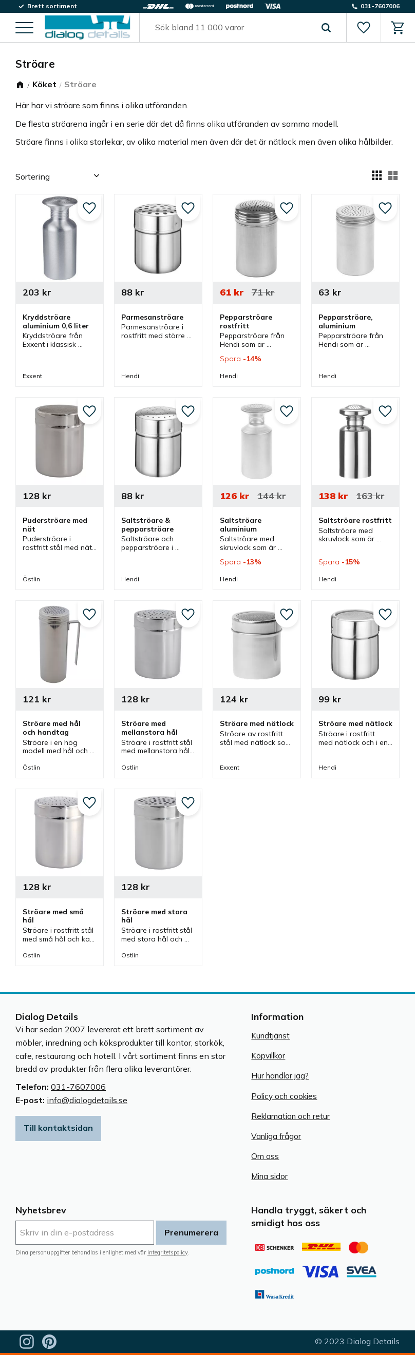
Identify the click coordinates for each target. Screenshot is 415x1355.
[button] (24, 28)
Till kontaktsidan (58, 1128)
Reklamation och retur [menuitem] (290, 1116)
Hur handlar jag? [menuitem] (280, 1076)
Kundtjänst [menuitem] (270, 1035)
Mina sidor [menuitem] (269, 1176)
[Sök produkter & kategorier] (231, 27)
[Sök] (326, 27)
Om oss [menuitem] (265, 1156)
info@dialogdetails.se (87, 1100)
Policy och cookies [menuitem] (284, 1096)
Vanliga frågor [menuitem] (276, 1136)
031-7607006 (78, 1087)
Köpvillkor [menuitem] (268, 1056)
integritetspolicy (167, 1252)
